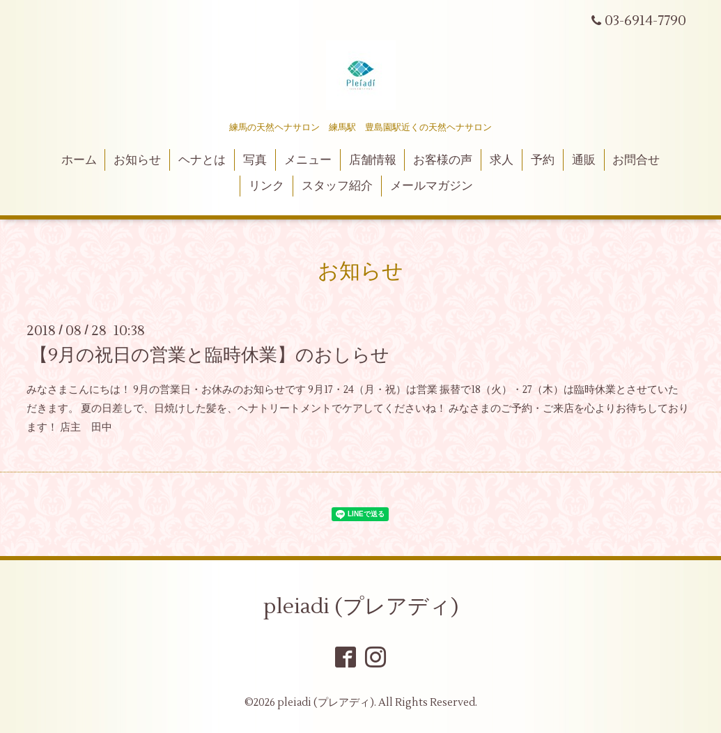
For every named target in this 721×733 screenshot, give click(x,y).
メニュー (308, 160)
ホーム (79, 160)
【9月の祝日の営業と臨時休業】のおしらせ (209, 355)
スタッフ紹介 (337, 186)
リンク (266, 186)
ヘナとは (202, 160)
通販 (584, 160)
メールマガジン (431, 186)
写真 (255, 160)
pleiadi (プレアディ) (360, 606)
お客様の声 (442, 160)
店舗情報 (372, 160)
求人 (501, 160)
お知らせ (137, 160)
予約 (543, 160)
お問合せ (636, 160)
